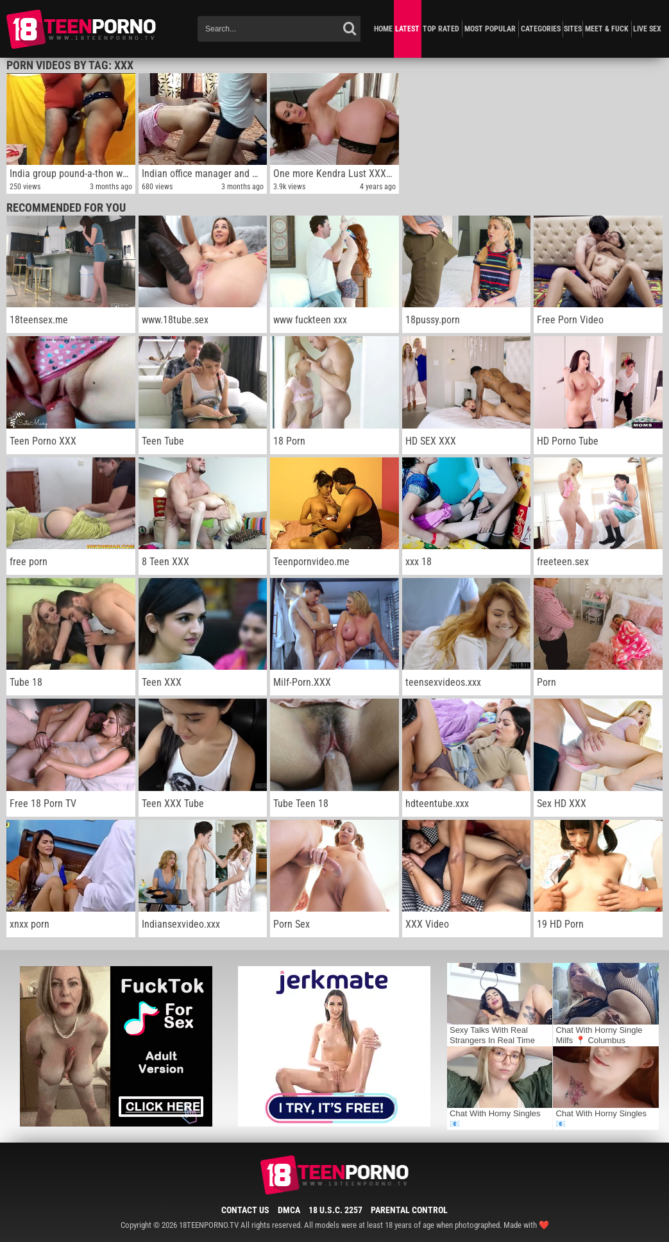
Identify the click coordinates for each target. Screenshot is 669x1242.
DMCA (289, 1209)
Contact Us (245, 1209)
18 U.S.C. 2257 (335, 1209)
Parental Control (409, 1209)
